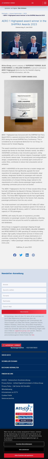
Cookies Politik (7, 395)
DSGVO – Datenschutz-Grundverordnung (16, 380)
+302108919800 (31, 348)
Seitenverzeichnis (8, 398)
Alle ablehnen (24, 453)
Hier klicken (22, 8)
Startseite (5, 13)
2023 (25, 13)
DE (33, 3)
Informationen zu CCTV (10, 392)
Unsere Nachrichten (15, 13)
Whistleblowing (7, 389)
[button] (24, 285)
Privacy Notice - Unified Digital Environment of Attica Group (22, 383)
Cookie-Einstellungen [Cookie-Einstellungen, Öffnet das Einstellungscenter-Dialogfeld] (24, 447)
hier (33, 335)
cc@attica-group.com (22, 331)
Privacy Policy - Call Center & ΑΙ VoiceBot (16, 386)
